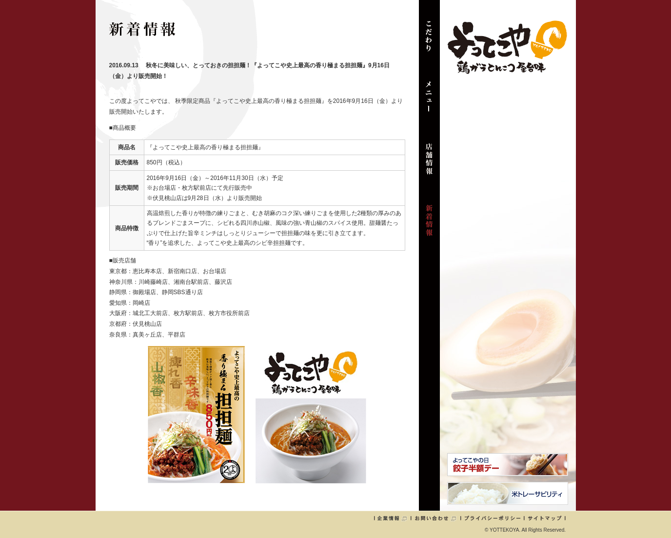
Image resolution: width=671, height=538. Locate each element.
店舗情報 (429, 164)
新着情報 (429, 225)
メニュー (429, 102)
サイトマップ (545, 518)
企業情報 (392, 518)
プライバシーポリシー (492, 518)
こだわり (429, 41)
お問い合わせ (435, 518)
